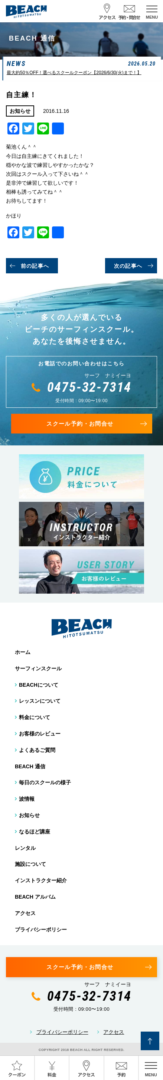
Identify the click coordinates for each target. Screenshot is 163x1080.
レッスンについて (40, 701)
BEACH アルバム (35, 897)
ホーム (22, 652)
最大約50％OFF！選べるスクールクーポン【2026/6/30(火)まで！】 (74, 72)
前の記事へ (35, 266)
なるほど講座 (34, 832)
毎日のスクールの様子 (45, 782)
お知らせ (29, 815)
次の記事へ (128, 266)
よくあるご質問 (37, 750)
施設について (30, 864)
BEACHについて (38, 685)
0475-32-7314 (89, 387)
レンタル (25, 848)
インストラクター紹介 (41, 880)
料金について (34, 717)
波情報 (27, 799)
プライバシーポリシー (41, 930)
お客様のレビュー (40, 734)
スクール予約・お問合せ (79, 423)
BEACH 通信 (30, 766)
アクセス (25, 913)
